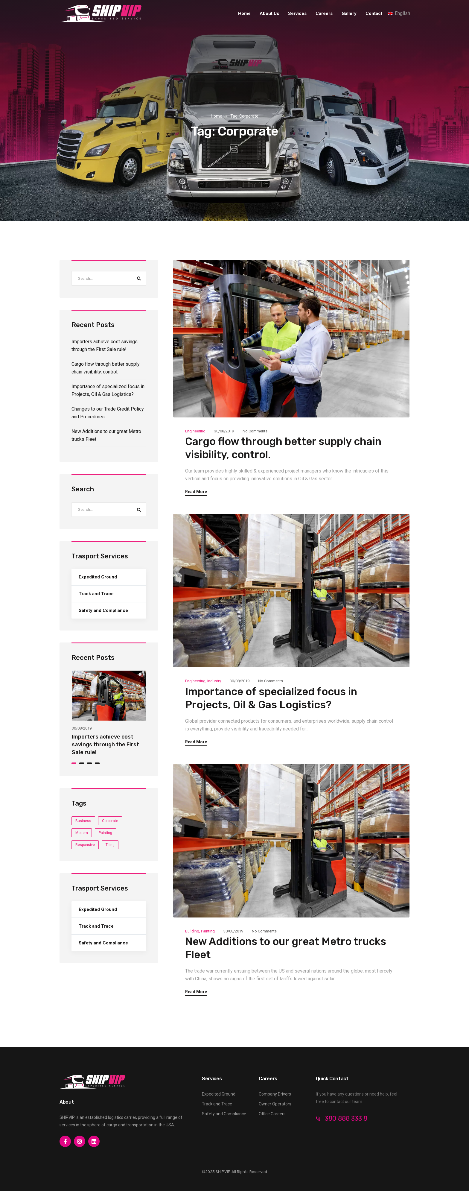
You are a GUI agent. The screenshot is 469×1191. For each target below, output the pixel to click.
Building (192, 931)
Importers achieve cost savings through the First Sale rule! (105, 744)
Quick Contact (332, 1078)
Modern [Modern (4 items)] (81, 833)
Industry (214, 681)
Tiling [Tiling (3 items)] (110, 845)
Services (297, 13)
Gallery (349, 13)
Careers (324, 13)
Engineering (195, 431)
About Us (269, 13)
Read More (196, 492)
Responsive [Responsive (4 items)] (85, 845)
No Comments (255, 431)
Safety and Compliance (103, 610)
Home (244, 13)
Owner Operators (275, 1104)
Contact (374, 13)
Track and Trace (96, 593)
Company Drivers (275, 1094)
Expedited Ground (98, 577)
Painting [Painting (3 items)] (105, 833)
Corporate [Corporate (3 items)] (110, 821)
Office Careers (272, 1113)
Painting (208, 931)
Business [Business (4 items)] (83, 821)
